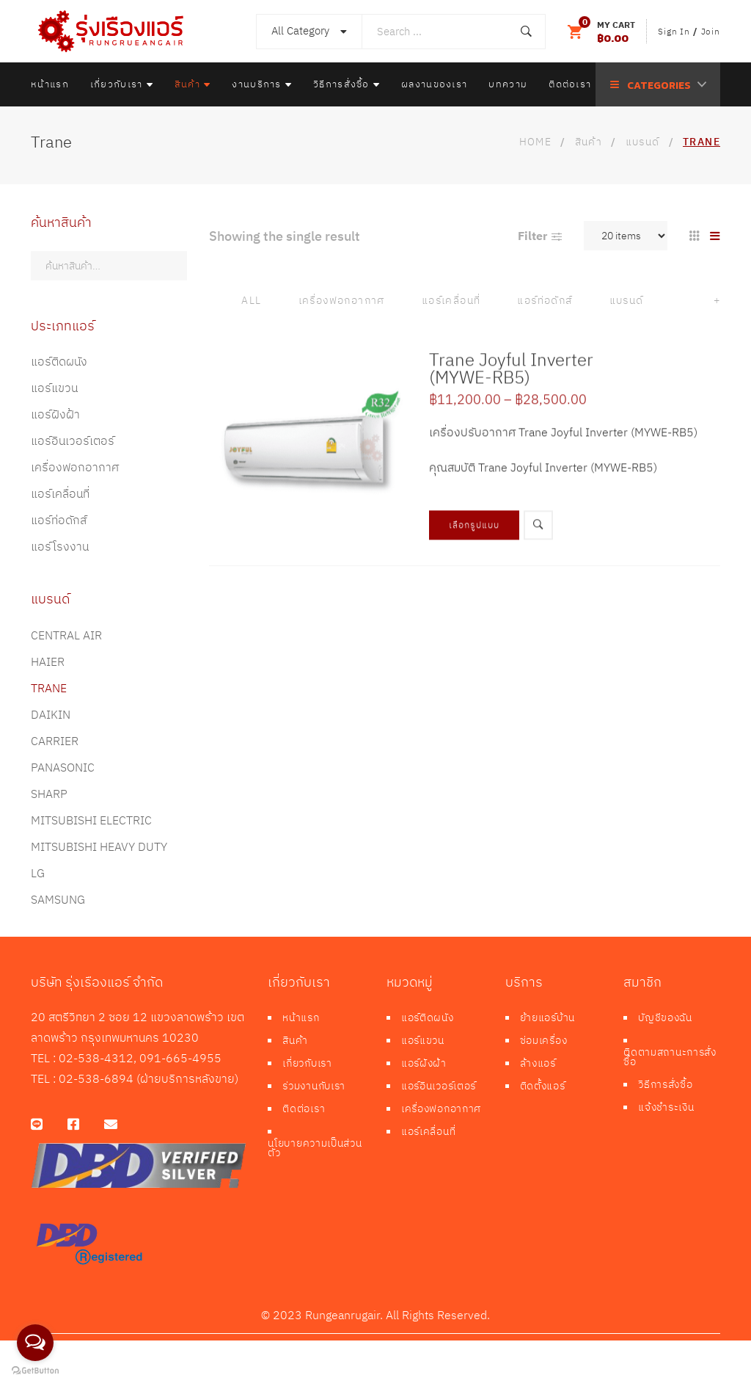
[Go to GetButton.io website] (35, 1371)
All (251, 300)
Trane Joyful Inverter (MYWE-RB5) (511, 394)
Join (710, 31)
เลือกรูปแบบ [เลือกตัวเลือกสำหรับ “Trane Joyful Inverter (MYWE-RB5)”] (474, 550)
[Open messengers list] (35, 1342)
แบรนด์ (626, 300)
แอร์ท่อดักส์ (544, 300)
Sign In (674, 31)
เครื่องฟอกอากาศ (341, 300)
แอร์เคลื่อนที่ (451, 300)
